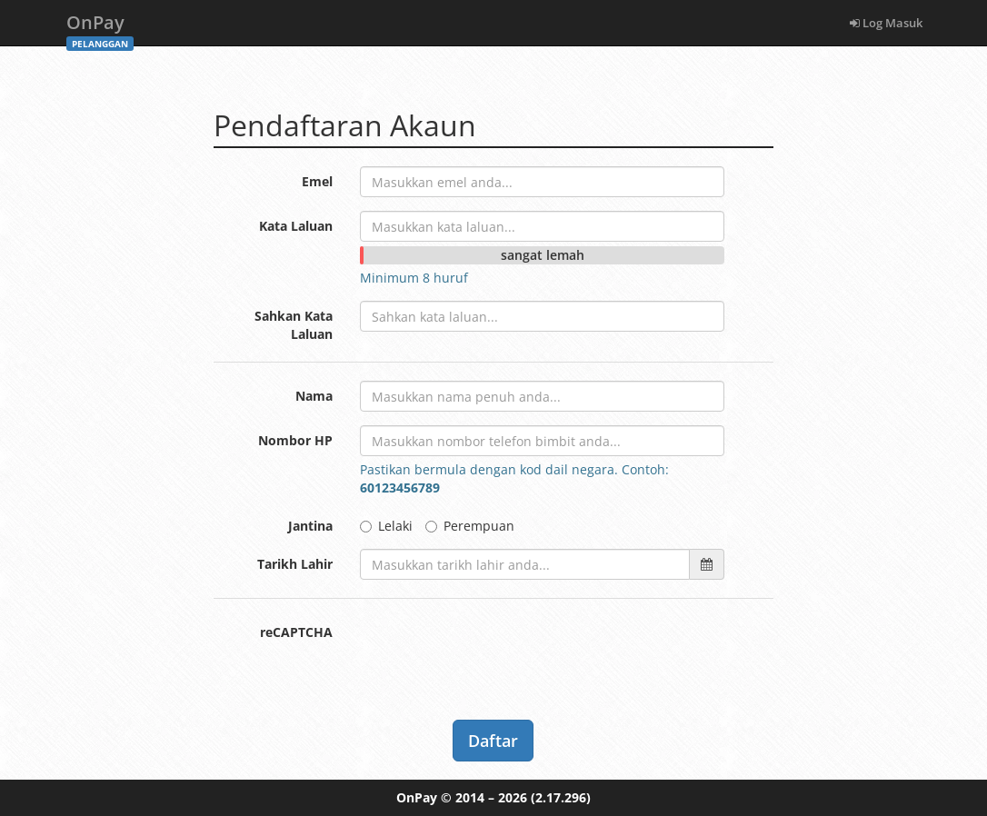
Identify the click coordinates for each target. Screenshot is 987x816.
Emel (317, 181)
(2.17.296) (561, 797)
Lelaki (386, 525)
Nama (314, 395)
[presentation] (498, 652)
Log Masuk (886, 23)
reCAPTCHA (296, 632)
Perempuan (469, 525)
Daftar (493, 740)
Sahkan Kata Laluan (293, 325)
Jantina (310, 525)
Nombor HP (295, 440)
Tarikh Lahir (295, 563)
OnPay (100, 27)
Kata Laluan (296, 225)
